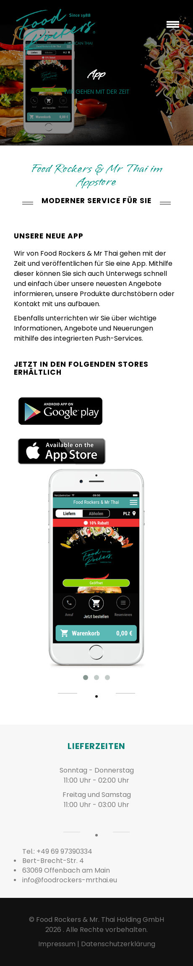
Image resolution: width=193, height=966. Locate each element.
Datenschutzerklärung (118, 944)
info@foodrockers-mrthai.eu (69, 880)
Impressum (57, 944)
